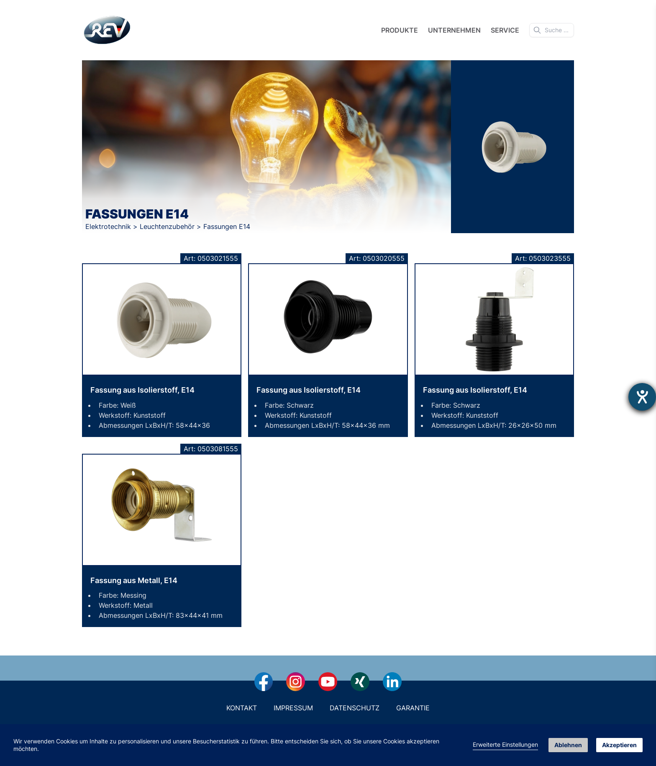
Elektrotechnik (109, 226)
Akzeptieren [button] (619, 744)
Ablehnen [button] (568, 744)
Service (505, 30)
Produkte (399, 30)
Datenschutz (354, 708)
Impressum (293, 708)
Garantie (413, 708)
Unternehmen (454, 30)
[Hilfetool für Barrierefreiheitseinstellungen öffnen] (642, 397)
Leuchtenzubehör (168, 226)
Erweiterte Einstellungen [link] (505, 744)
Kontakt (241, 708)
